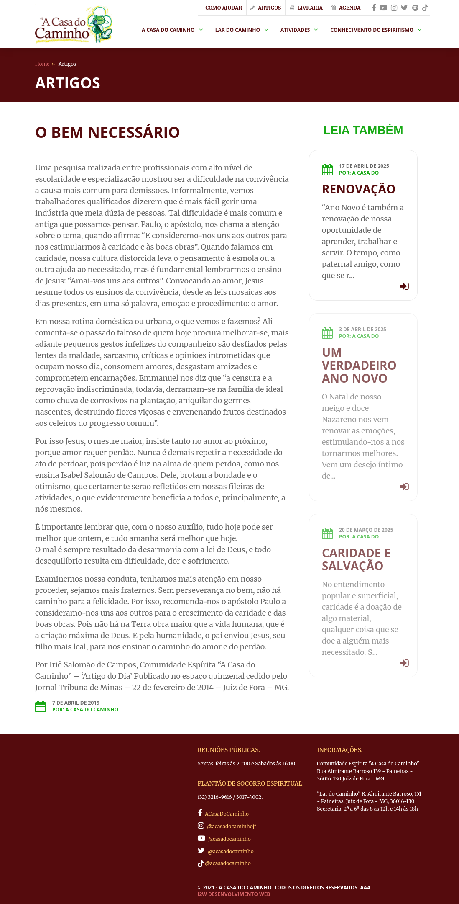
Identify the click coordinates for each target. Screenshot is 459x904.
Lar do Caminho (237, 29)
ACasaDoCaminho (223, 813)
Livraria (306, 8)
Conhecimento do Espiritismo (371, 29)
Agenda (345, 8)
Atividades (295, 29)
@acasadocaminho (226, 851)
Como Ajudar (223, 8)
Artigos (265, 8)
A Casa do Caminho (168, 29)
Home (42, 64)
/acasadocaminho (224, 838)
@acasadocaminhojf (227, 825)
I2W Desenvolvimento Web (234, 894)
